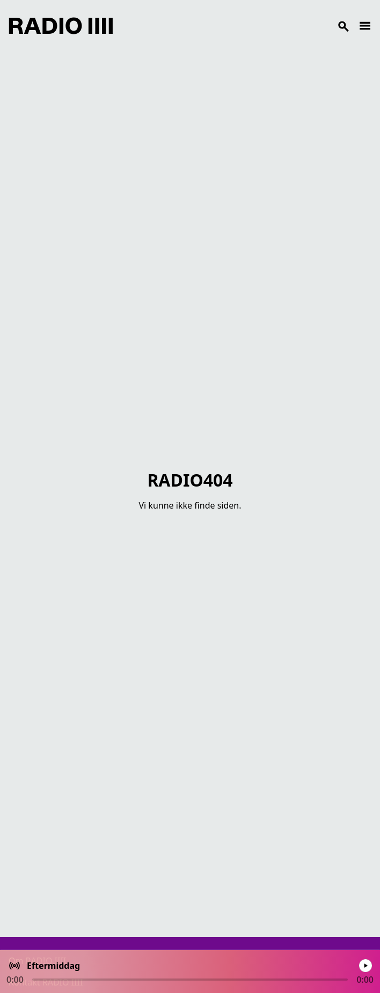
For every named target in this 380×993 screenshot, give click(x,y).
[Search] (235, 25)
